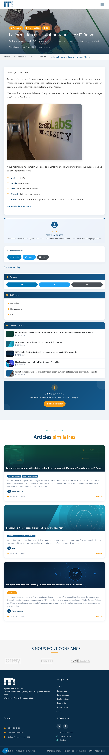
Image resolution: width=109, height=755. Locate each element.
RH (46, 28)
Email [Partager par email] (42, 257)
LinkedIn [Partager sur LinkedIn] (14, 257)
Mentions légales (54, 751)
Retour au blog (12, 267)
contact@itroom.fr (15, 732)
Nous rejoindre (62, 707)
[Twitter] (54, 284)
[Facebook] (65, 726)
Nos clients (61, 703)
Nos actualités (33, 28)
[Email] (87, 284)
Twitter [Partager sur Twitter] (29, 257)
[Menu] (102, 4)
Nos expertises (62, 695)
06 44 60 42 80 (14, 728)
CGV (90, 751)
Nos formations (62, 699)
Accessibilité (100, 751)
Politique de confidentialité (75, 751)
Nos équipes (61, 691)
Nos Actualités (20, 57)
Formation (16, 28)
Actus (58, 711)
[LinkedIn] (22, 284)
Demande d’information (19, 206)
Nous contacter (55, 404)
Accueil (7, 57)
